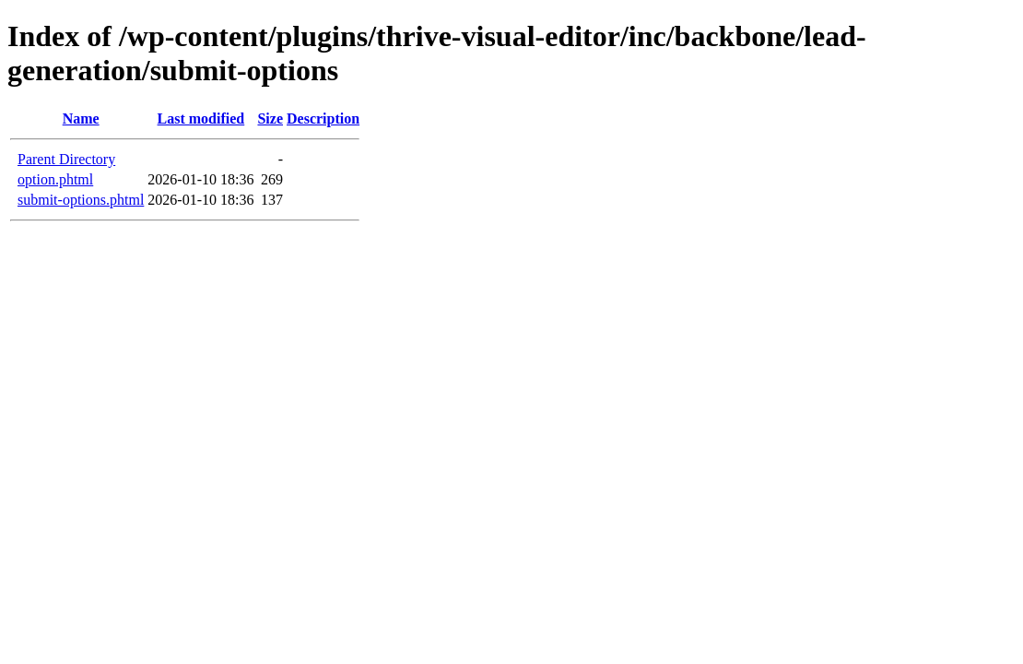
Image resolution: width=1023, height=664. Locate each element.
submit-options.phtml (81, 200)
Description (323, 118)
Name (81, 118)
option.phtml (55, 179)
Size (270, 118)
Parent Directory (66, 159)
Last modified (201, 118)
